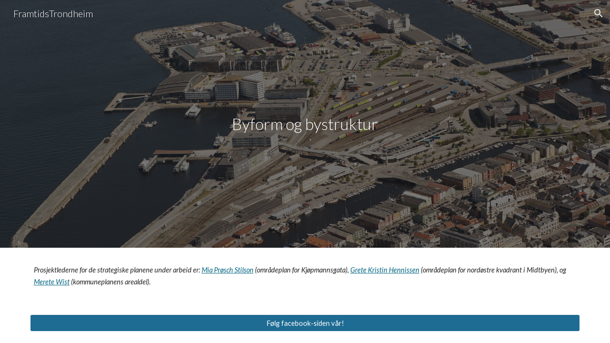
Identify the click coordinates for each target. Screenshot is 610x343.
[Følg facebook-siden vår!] (305, 323)
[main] (305, 124)
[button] (598, 13)
